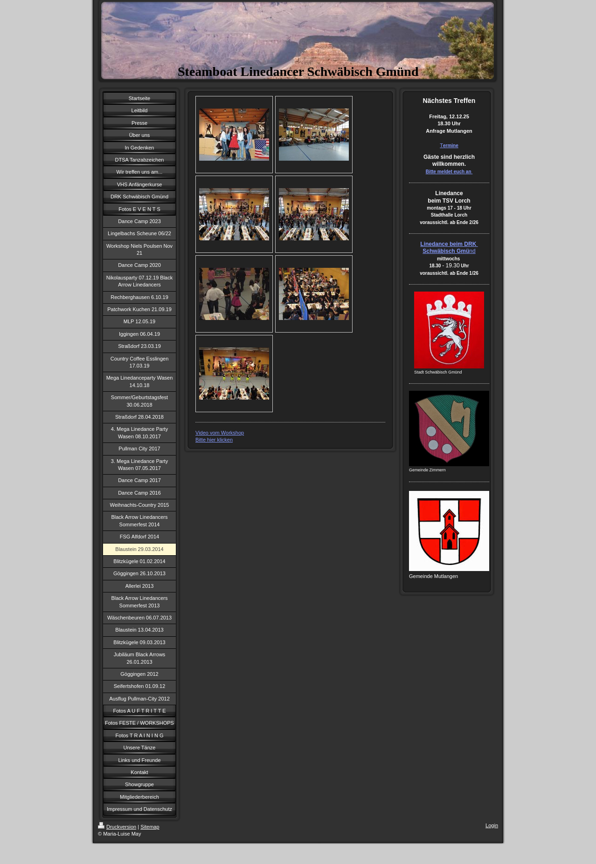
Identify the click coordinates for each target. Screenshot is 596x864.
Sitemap (149, 827)
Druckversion (117, 827)
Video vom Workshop (219, 432)
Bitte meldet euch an (449, 171)
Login (491, 825)
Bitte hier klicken (214, 439)
